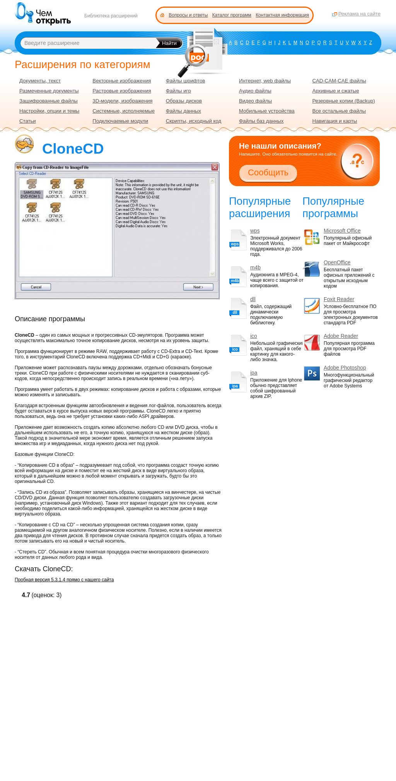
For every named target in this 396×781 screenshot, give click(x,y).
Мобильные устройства (267, 111)
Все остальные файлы (339, 111)
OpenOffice (337, 262)
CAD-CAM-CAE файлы (339, 81)
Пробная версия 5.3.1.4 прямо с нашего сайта (64, 579)
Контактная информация (282, 15)
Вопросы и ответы (188, 15)
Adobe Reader (341, 336)
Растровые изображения (121, 91)
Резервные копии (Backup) (343, 101)
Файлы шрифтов (185, 81)
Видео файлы (255, 101)
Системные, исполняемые (123, 111)
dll (253, 299)
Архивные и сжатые (335, 91)
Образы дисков (184, 101)
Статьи (27, 121)
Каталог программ (231, 15)
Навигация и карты (334, 121)
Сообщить (268, 172)
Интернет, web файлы (265, 81)
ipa (253, 373)
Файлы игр (178, 91)
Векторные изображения (121, 81)
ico (253, 336)
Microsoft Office (342, 231)
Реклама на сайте (359, 14)
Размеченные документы (49, 91)
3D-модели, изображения (122, 101)
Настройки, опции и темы (49, 111)
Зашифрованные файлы (48, 101)
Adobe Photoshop (345, 368)
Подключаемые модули (120, 121)
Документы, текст (40, 81)
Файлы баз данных (261, 121)
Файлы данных (183, 111)
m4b (255, 268)
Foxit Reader (339, 299)
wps (255, 231)
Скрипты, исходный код (194, 121)
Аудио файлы (255, 91)
